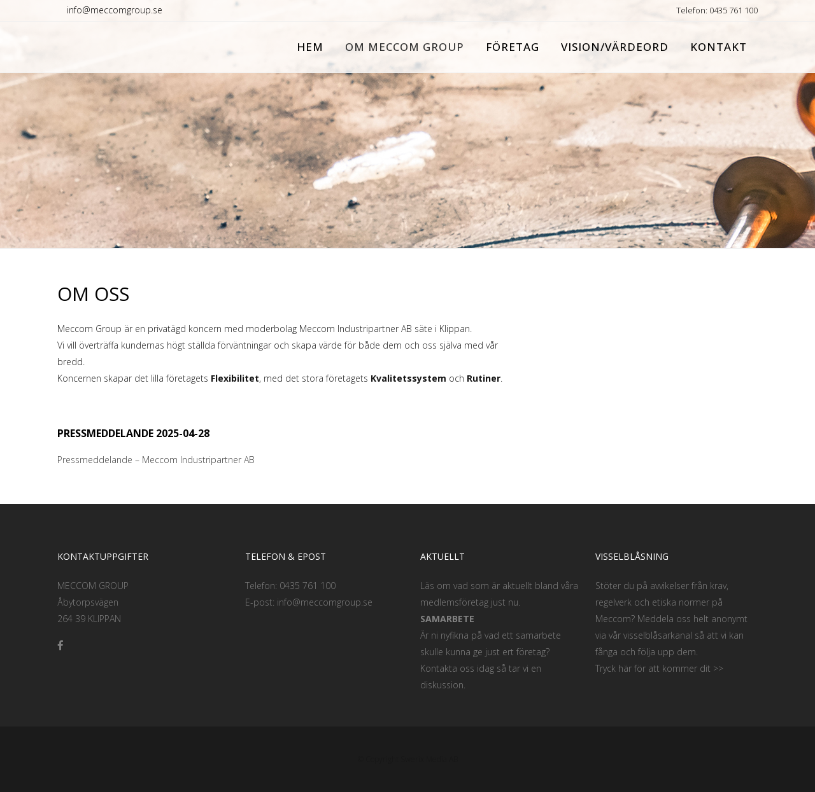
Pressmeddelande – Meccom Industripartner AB (157, 460)
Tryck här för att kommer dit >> (659, 668)
